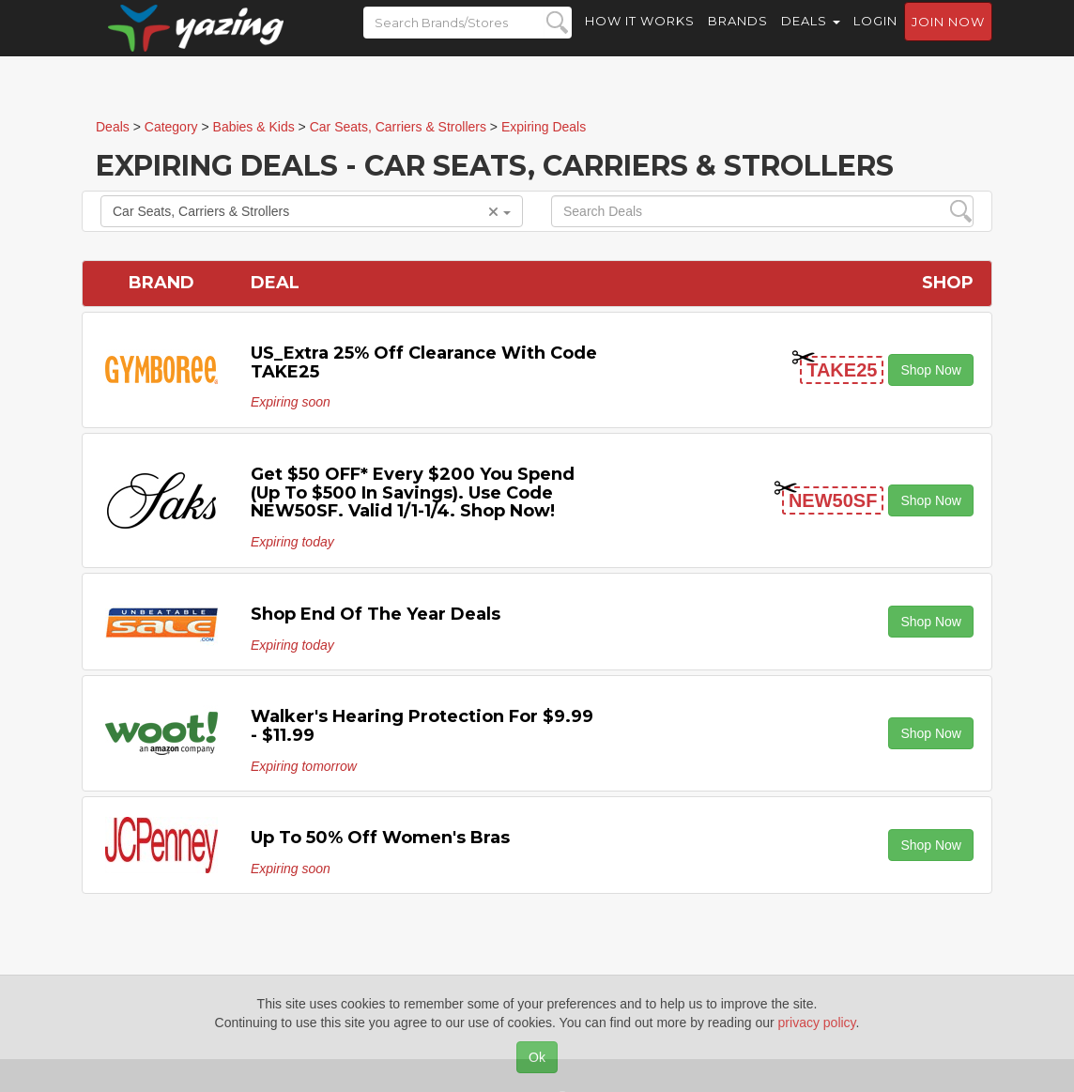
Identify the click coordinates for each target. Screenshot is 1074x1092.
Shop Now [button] (930, 369)
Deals (810, 37)
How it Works (640, 37)
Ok (537, 1057)
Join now (948, 38)
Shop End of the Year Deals (375, 614)
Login (875, 37)
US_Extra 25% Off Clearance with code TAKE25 (424, 362)
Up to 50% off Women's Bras (380, 837)
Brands (738, 37)
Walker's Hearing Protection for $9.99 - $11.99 (422, 726)
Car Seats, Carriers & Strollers (312, 211)
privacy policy (817, 1022)
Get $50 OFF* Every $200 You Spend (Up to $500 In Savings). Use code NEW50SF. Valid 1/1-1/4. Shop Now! (413, 493)
